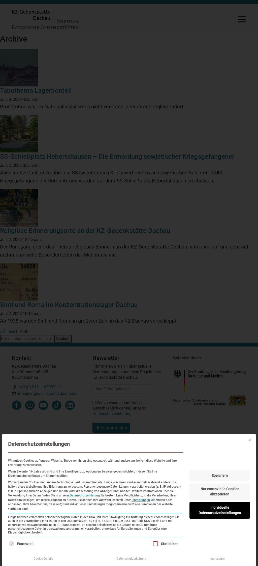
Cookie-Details (43, 558)
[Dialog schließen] (250, 440)
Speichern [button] (220, 476)
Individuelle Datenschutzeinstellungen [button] (220, 510)
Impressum (217, 558)
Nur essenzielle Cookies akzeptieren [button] (220, 491)
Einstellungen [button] (141, 500)
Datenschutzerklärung (85, 495)
